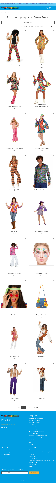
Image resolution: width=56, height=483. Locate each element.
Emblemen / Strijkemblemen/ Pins (38, 435)
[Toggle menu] (53, 7)
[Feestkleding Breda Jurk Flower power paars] (42, 213)
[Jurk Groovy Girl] (14, 338)
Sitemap (31, 466)
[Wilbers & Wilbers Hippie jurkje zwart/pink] (14, 88)
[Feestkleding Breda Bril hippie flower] (14, 296)
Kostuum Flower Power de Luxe (14, 148)
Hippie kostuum (14, 398)
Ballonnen (31, 424)
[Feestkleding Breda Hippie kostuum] (14, 379)
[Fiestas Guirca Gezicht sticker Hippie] (42, 254)
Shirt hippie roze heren (14, 273)
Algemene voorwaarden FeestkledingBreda (40, 452)
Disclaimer (31, 454)
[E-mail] (14, 472)
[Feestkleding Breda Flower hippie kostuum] (42, 88)
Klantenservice (33, 464)
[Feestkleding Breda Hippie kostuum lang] (14, 46)
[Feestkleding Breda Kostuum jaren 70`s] (14, 171)
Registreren (4, 450)
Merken (31, 444)
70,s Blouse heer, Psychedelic (42, 190)
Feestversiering (33, 429)
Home (2, 12)
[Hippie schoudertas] (42, 296)
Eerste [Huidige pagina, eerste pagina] (23, 407)
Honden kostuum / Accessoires (37, 440)
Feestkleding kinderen (35, 420)
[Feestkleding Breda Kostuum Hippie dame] (42, 46)
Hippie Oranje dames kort (42, 148)
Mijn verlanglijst (5, 454)
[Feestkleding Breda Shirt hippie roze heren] (14, 254)
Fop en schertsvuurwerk (35, 438)
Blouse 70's (14, 231)
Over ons (31, 450)
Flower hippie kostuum (41, 106)
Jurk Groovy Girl (14, 356)
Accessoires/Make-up (34, 422)
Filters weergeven (28, 22)
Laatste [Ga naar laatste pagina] (29, 407)
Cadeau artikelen (33, 433)
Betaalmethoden (33, 458)
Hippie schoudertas (41, 315)
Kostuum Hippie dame (42, 65)
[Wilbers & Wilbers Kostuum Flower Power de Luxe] (14, 129)
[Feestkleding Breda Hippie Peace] (42, 338)
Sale (30, 442)
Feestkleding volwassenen (36, 418)
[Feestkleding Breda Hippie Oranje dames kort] (42, 129)
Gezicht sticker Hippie (42, 273)
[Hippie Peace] (42, 379)
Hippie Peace (41, 356)
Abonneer (33, 473)
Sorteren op (31, 26)
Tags (6, 12)
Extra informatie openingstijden (8, 424)
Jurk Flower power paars (41, 231)
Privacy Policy (32, 456)
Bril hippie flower (14, 315)
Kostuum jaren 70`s (14, 190)
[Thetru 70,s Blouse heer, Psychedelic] (42, 171)
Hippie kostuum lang (14, 65)
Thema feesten (33, 427)
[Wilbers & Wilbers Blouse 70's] (14, 213)
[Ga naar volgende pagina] (36, 407)
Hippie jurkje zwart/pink (14, 106)
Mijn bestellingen (6, 452)
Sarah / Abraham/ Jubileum (36, 431)
